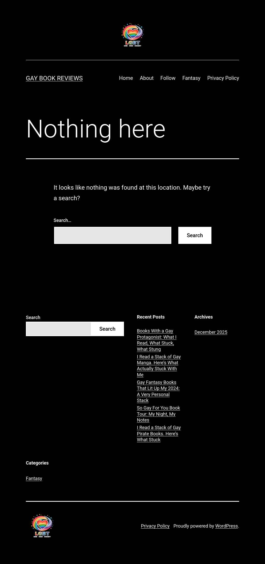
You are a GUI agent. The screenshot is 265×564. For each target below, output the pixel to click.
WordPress (226, 526)
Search (33, 317)
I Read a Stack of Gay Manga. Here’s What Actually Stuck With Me (159, 365)
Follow (167, 78)
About (146, 78)
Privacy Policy (223, 78)
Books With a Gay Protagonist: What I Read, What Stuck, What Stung (156, 340)
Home (126, 78)
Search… (62, 220)
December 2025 (211, 332)
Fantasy (191, 78)
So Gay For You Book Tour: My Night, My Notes (158, 414)
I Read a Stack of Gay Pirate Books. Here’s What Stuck (159, 433)
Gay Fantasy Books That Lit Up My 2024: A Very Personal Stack (158, 391)
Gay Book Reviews (54, 78)
